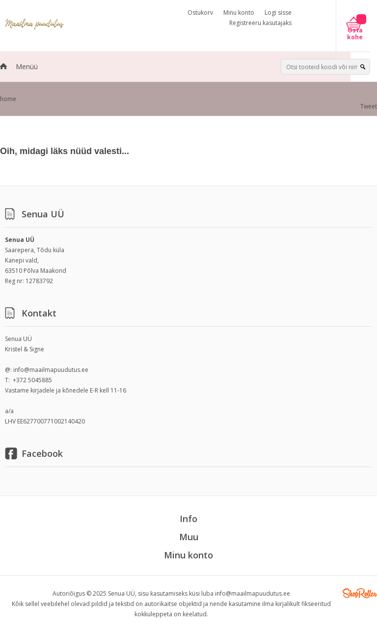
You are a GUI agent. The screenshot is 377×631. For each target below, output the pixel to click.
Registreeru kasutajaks (260, 23)
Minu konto (238, 12)
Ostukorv (200, 12)
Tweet (368, 106)
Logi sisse (278, 12)
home (8, 99)
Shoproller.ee (360, 593)
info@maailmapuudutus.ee (50, 370)
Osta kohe (355, 34)
